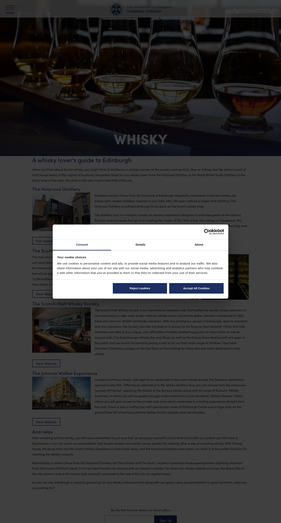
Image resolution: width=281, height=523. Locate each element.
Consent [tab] (82, 244)
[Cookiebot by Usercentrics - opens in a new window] (207, 232)
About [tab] (199, 244)
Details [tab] (140, 244)
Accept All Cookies (196, 288)
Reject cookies (140, 288)
